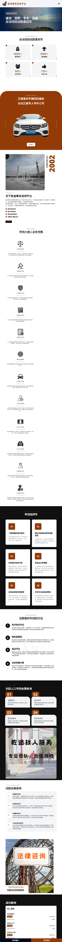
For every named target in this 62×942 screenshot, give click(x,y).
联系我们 (31, 144)
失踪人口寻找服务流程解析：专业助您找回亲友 (44, 928)
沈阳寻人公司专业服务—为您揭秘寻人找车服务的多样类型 (18, 928)
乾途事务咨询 (9, 925)
